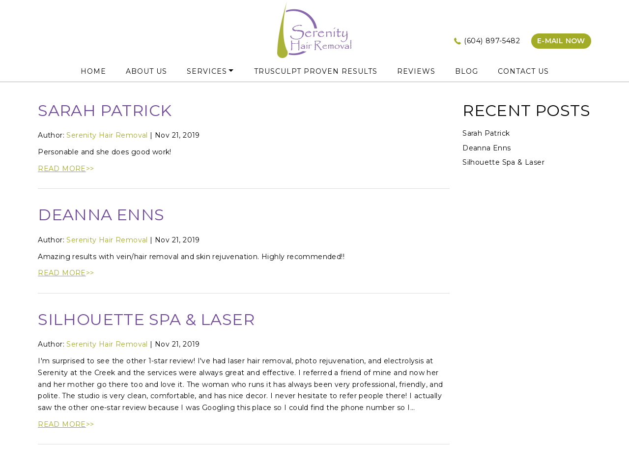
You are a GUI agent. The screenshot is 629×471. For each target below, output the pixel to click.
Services (207, 71)
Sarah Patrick (105, 110)
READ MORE (62, 168)
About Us (146, 71)
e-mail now (561, 40)
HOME (93, 71)
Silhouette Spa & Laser (146, 319)
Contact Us (523, 71)
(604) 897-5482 (492, 40)
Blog (466, 71)
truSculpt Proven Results (315, 71)
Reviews (416, 71)
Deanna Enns (101, 214)
